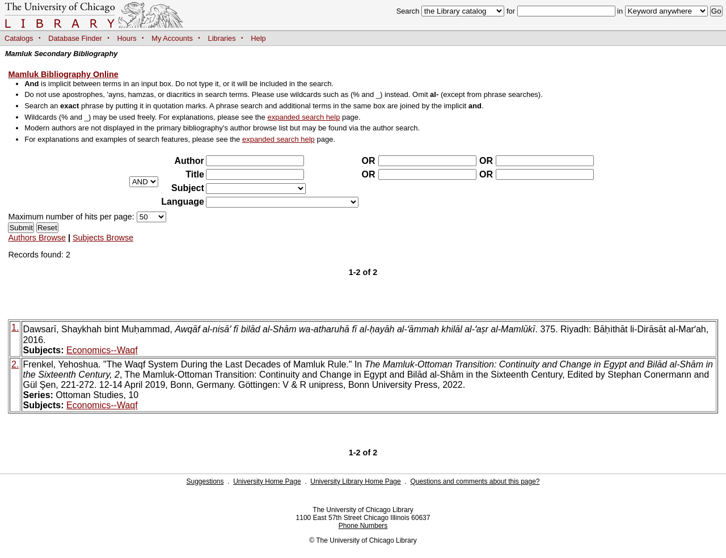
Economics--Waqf (102, 350)
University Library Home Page (355, 481)
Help (258, 38)
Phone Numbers (363, 526)
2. (15, 364)
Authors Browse (37, 237)
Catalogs (19, 38)
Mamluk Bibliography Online (63, 74)
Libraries (222, 38)
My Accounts (172, 38)
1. (15, 327)
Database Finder (75, 38)
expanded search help (303, 117)
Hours (127, 38)
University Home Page (267, 481)
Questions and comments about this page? (474, 481)
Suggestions (204, 481)
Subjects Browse (103, 237)
